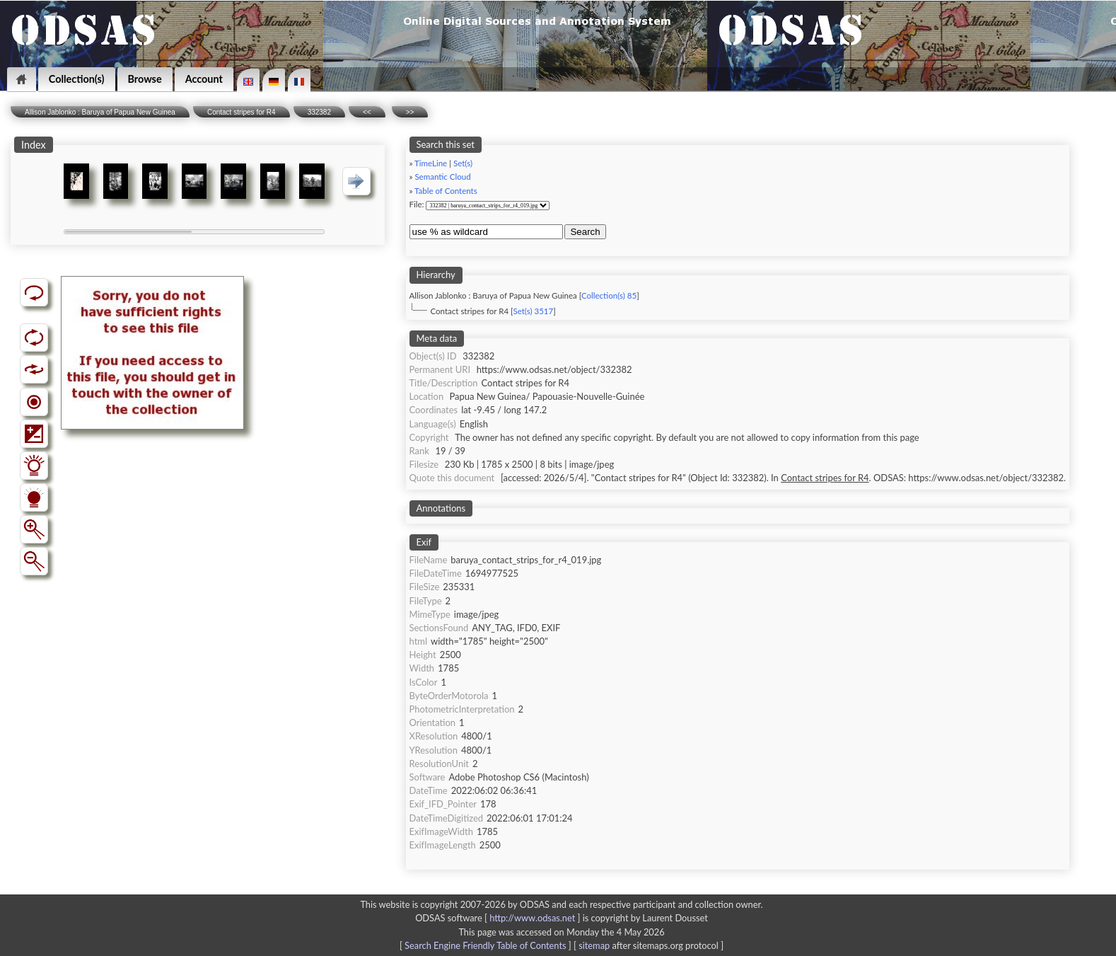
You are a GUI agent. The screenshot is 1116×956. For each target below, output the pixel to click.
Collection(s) (77, 79)
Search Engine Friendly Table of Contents (485, 945)
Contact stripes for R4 (241, 112)
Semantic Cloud (442, 176)
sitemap (594, 945)
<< (367, 112)
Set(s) (462, 163)
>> (410, 112)
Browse (145, 79)
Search (585, 231)
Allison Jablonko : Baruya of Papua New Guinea (100, 112)
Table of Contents (445, 190)
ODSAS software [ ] (499, 917)
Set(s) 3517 (533, 311)
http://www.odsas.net (532, 917)
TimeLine (430, 163)
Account (204, 79)
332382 (319, 112)
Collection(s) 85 (609, 295)
